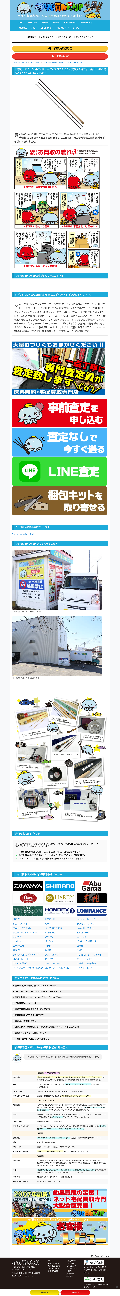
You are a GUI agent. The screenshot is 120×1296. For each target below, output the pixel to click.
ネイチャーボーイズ (86, 968)
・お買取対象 (70, 1263)
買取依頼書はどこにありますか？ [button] (28, 1015)
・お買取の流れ (71, 1261)
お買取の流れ (32, 22)
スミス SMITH (20, 959)
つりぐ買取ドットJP (19, 62)
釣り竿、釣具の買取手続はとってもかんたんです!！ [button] (35, 986)
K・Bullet (50, 932)
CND (79, 950)
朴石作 (16, 919)
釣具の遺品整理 (46, 28)
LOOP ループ (52, 955)
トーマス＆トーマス (54, 963)
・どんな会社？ (71, 1266)
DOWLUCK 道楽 (53, 928)
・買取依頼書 (70, 1273)
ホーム (21, 22)
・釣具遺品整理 (52, 1271)
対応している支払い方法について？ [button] (29, 1033)
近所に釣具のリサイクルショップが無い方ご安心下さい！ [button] (38, 997)
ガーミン (49, 941)
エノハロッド (82, 937)
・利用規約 (69, 1276)
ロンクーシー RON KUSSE (58, 968)
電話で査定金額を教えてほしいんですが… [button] (32, 1009)
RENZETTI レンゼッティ (89, 955)
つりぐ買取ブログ (62, 28)
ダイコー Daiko (84, 959)
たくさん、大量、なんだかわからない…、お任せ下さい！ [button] (37, 992)
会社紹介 (76, 28)
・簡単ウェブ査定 (53, 1263)
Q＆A (33, 28)
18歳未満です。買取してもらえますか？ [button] (30, 1039)
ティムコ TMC (20, 963)
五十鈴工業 (18, 946)
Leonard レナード (86, 919)
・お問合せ (69, 1271)
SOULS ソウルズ (85, 924)
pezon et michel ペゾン (26, 932)
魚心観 (48, 950)
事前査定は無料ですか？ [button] (24, 1021)
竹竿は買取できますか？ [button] (24, 1003)
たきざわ (17, 937)
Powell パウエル (85, 928)
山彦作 (80, 946)
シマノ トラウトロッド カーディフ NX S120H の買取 (62, 62)
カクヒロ (17, 941)
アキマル (49, 937)
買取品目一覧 (35, 62)
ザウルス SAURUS (86, 941)
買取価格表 (23, 28)
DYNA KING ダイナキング (26, 955)
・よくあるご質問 (71, 1268)
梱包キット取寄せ (69, 22)
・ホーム (50, 1261)
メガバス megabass (87, 963)
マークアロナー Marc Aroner (28, 968)
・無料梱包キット (53, 1268)
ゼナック (49, 959)
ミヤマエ (49, 924)
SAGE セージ (83, 932)
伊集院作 (49, 946)
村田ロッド (50, 919)
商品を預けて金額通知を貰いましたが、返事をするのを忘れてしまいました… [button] (46, 1027)
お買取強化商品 (86, 22)
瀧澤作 (16, 950)
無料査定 (56, 22)
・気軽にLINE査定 (53, 1266)
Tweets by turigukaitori (23, 534)
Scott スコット (20, 924)
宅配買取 (45, 22)
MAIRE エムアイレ (22, 928)
